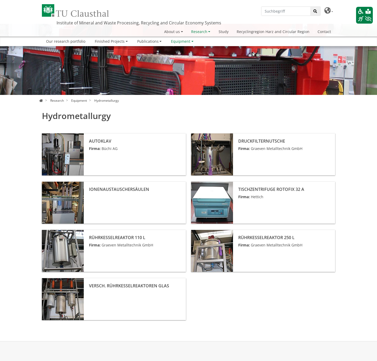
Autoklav (49, 136)
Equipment (180, 41)
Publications (148, 41)
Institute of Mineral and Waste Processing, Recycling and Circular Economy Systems (139, 23)
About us (172, 31)
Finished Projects (110, 41)
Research (199, 31)
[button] (328, 11)
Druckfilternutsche (207, 136)
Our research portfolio (65, 41)
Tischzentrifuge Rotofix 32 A (215, 184)
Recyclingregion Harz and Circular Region (273, 31)
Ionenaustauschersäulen (63, 184)
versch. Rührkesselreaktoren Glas (71, 280)
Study (224, 31)
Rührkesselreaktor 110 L (63, 232)
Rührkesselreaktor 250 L (212, 232)
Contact (324, 31)
